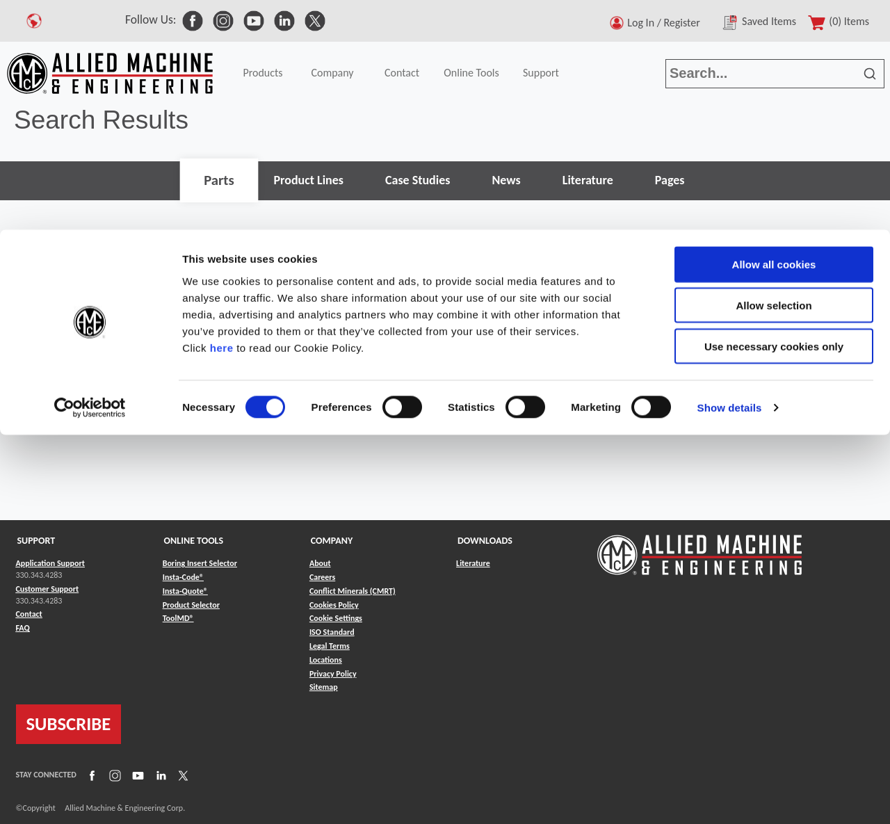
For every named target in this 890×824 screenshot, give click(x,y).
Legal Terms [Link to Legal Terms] (329, 646)
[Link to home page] (699, 548)
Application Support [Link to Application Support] (50, 563)
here (222, 117)
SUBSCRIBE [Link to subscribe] (68, 724)
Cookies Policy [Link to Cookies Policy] (334, 605)
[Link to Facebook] (90, 775)
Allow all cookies (774, 34)
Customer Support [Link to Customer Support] (47, 589)
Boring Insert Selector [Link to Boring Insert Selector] (200, 563)
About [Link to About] (320, 563)
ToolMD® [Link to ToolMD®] (178, 618)
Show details (729, 178)
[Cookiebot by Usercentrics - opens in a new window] (90, 178)
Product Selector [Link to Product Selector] (191, 605)
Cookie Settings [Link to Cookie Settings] (335, 618)
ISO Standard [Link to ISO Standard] (332, 632)
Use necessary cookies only (773, 116)
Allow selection (773, 75)
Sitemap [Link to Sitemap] (323, 687)
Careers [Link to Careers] (322, 577)
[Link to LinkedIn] (159, 775)
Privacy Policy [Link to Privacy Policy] (333, 674)
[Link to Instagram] (113, 775)
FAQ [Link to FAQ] (23, 628)
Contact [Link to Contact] (29, 614)
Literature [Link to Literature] (473, 563)
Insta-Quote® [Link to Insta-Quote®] (185, 591)
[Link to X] (181, 775)
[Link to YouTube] (136, 775)
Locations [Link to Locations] (325, 660)
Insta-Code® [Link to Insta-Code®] (183, 577)
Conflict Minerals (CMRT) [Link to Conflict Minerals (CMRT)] (352, 591)
